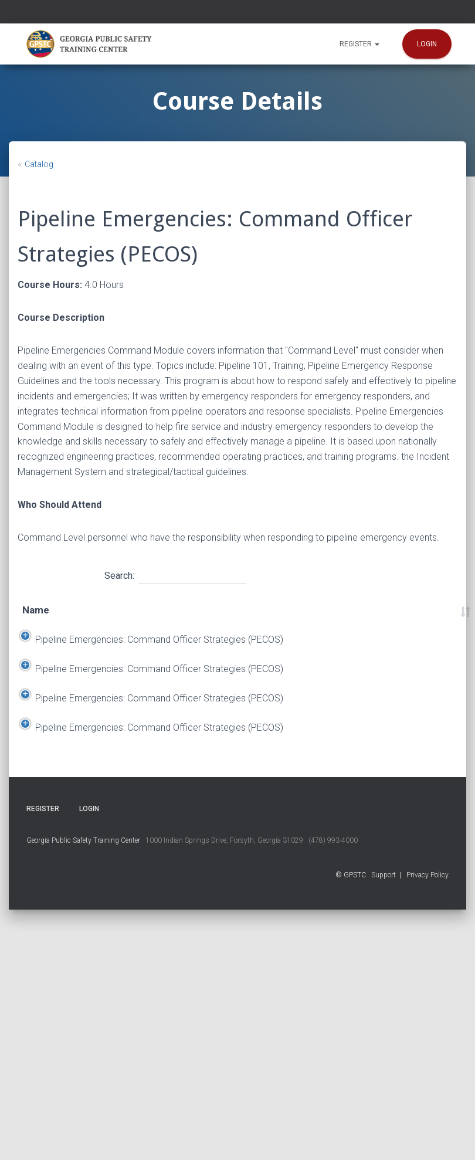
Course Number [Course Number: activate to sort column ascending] (433, 618)
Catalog (39, 164)
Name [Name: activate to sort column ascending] (35, 618)
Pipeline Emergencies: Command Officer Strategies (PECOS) (63, 693)
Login (427, 44)
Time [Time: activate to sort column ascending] (334, 618)
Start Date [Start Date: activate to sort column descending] (128, 618)
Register (359, 44)
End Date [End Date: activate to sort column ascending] (187, 618)
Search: (175, 574)
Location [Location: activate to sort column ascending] (256, 618)
